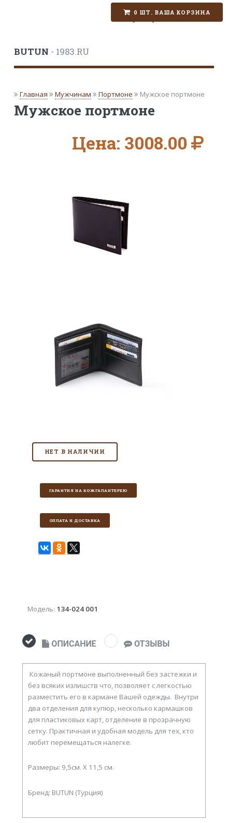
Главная (34, 94)
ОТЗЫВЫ (146, 644)
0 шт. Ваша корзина (172, 12)
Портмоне (115, 94)
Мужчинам (73, 94)
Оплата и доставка (75, 520)
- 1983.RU (51, 51)
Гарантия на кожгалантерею (88, 490)
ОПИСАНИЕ (69, 644)
